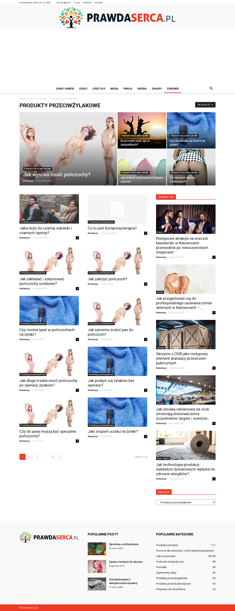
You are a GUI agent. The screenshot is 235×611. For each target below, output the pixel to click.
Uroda (142, 88)
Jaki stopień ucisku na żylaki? (113, 431)
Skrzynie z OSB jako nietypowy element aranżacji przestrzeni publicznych (182, 358)
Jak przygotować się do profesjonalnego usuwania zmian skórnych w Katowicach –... (184, 303)
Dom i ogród (65, 88)
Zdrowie (173, 88)
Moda (114, 88)
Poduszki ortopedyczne (170, 561)
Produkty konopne (167, 545)
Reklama (87, 2)
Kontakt (99, 2)
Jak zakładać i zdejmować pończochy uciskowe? (41, 281)
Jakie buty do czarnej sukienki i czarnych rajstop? (45, 230)
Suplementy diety (166, 572)
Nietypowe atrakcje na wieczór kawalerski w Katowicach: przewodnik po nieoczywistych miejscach (182, 245)
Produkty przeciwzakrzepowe (173, 583)
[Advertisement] (117, 56)
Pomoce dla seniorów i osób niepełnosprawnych (185, 550)
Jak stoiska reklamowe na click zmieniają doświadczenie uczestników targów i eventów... (183, 414)
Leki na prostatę (165, 556)
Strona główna (64, 2)
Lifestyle (99, 88)
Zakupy (157, 88)
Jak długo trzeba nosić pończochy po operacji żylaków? (48, 382)
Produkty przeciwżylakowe (37, 169)
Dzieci (83, 88)
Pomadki (161, 567)
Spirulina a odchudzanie (123, 544)
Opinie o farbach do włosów (125, 561)
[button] (211, 88)
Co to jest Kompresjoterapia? (112, 228)
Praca (128, 88)
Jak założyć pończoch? (107, 279)
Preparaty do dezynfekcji (170, 589)
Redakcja (28, 180)
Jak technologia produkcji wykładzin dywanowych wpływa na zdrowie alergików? (185, 469)
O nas (77, 2)
